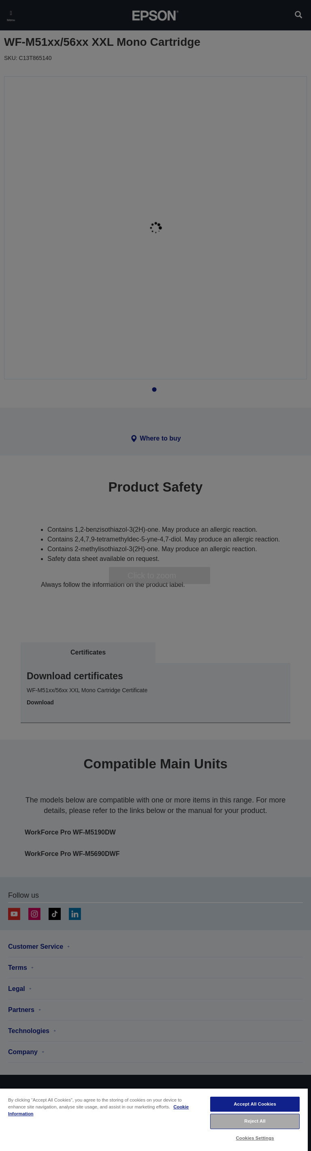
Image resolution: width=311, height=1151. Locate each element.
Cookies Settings (255, 1138)
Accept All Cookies (255, 1104)
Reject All (255, 1121)
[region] (154, 1119)
